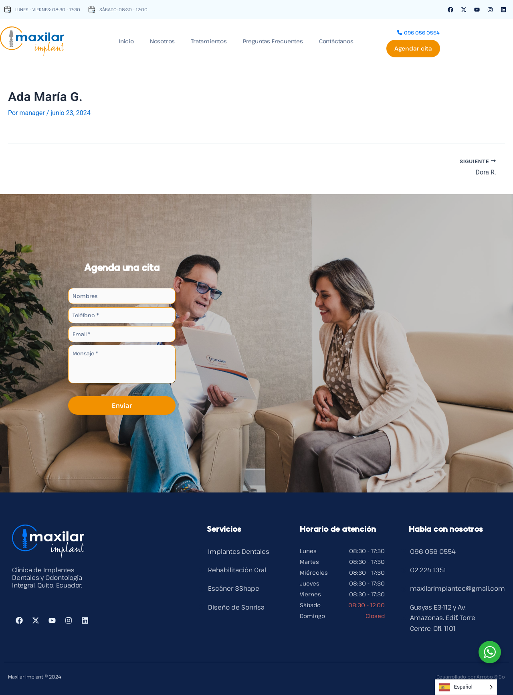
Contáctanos (336, 40)
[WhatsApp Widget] (490, 652)
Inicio (126, 40)
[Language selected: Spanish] (466, 687)
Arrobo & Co (491, 676)
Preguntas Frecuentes (273, 40)
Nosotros (162, 40)
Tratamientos (209, 40)
